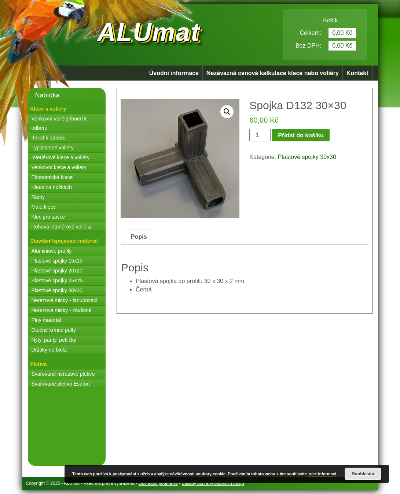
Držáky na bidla (49, 350)
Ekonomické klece (52, 177)
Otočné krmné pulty (54, 330)
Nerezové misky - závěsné (62, 310)
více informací (322, 474)
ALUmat (148, 32)
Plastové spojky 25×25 (57, 280)
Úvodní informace (174, 73)
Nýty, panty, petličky (54, 340)
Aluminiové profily (52, 251)
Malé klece (44, 207)
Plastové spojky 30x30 (57, 290)
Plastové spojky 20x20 (57, 271)
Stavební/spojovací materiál (64, 241)
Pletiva (38, 364)
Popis (139, 237)
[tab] (139, 237)
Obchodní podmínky (158, 483)
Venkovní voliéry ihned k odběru (59, 123)
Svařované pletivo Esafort (61, 384)
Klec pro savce (48, 217)
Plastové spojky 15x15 (57, 261)
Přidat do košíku (300, 135)
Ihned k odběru (49, 138)
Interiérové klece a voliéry (61, 157)
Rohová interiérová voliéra (61, 227)
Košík (325, 20)
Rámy (38, 197)
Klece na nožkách (52, 187)
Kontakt (357, 73)
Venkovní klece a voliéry (59, 167)
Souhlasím (363, 473)
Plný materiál (46, 320)
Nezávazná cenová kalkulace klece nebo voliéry (272, 73)
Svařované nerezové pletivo (63, 374)
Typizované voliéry (53, 148)
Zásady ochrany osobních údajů (213, 483)
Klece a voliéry (48, 109)
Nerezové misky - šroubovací (65, 300)
